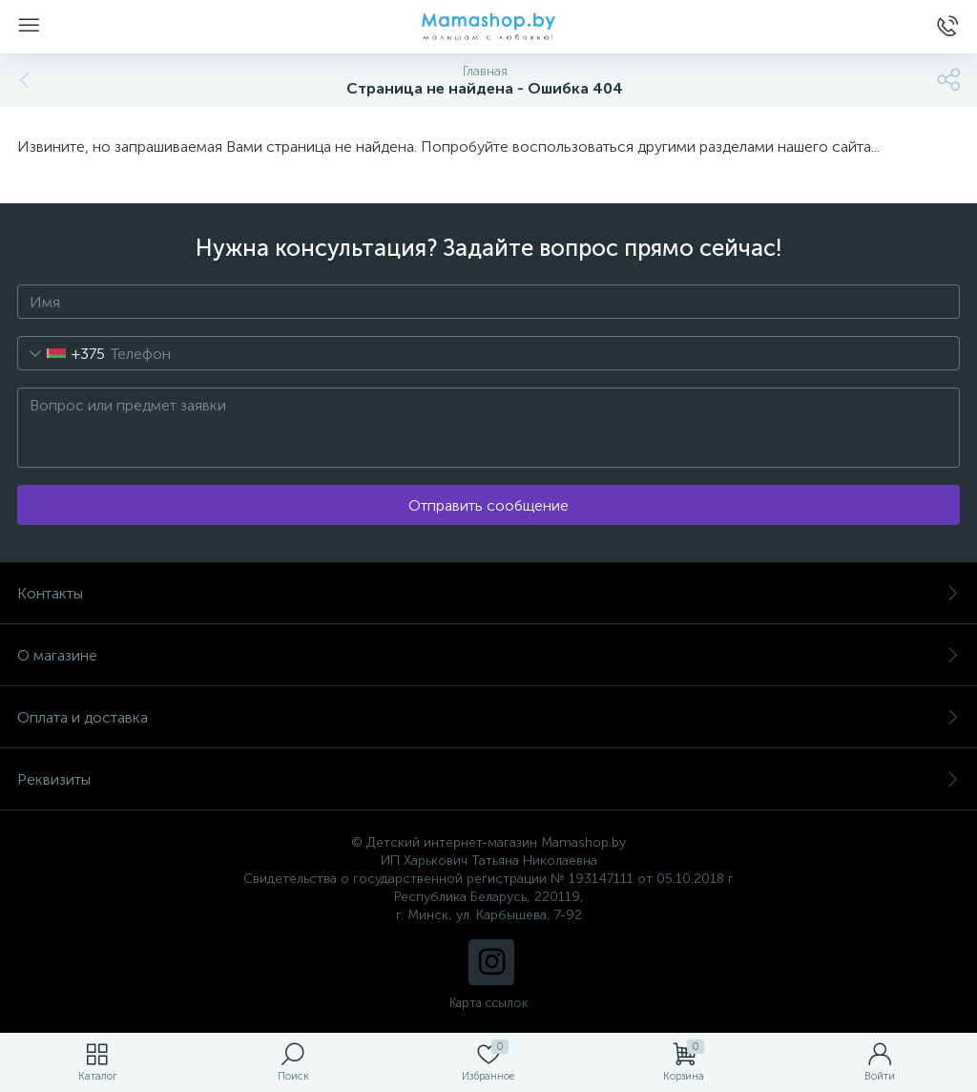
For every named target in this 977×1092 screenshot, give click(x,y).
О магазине (488, 655)
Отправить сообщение (488, 505)
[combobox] (61, 353)
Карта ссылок (488, 1003)
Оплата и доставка (488, 717)
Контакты (488, 593)
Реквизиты (488, 779)
